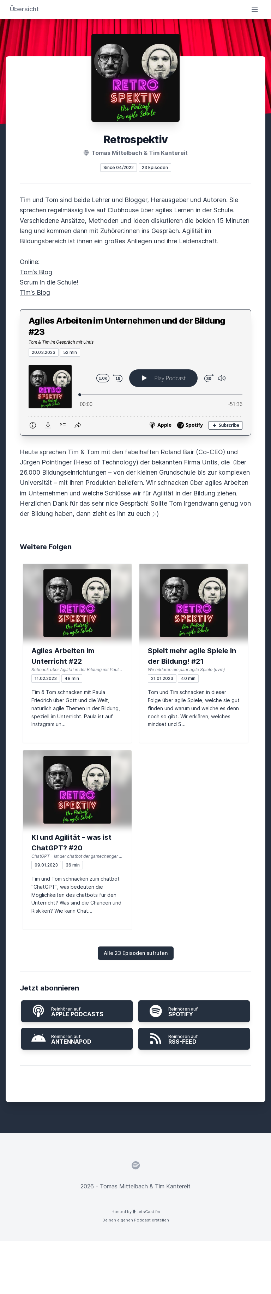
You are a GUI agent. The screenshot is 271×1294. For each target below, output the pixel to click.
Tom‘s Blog (36, 272)
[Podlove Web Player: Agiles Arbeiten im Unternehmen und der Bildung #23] (135, 396)
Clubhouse (123, 210)
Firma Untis (200, 462)
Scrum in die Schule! (49, 282)
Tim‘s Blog (35, 292)
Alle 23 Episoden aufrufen (136, 953)
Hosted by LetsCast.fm (136, 1211)
